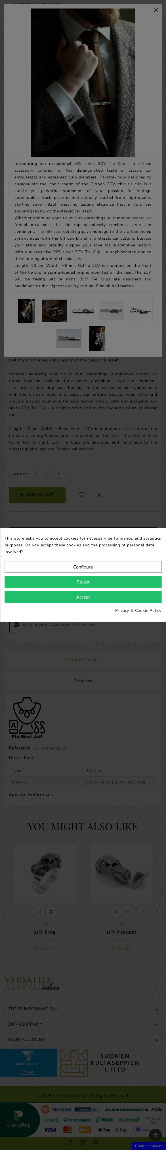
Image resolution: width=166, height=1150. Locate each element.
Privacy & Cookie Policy (138, 610)
